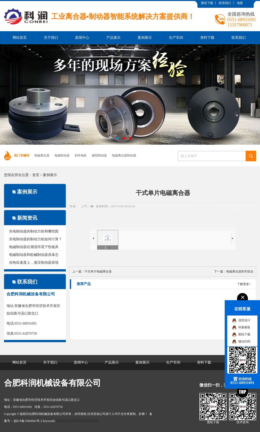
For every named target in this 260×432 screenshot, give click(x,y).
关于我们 (51, 38)
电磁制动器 (62, 155)
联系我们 (225, 3)
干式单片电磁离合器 (98, 271)
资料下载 (207, 38)
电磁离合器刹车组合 (239, 271)
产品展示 (113, 38)
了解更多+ (244, 284)
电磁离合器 (41, 155)
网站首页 (20, 38)
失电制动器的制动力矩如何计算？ (35, 239)
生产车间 (176, 38)
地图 (240, 3)
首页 (35, 175)
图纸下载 (207, 3)
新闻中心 (82, 38)
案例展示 (145, 38)
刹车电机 (81, 155)
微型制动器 (99, 155)
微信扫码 (244, 341)
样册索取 (244, 327)
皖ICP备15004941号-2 (28, 421)
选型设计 (244, 320)
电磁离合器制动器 (124, 155)
